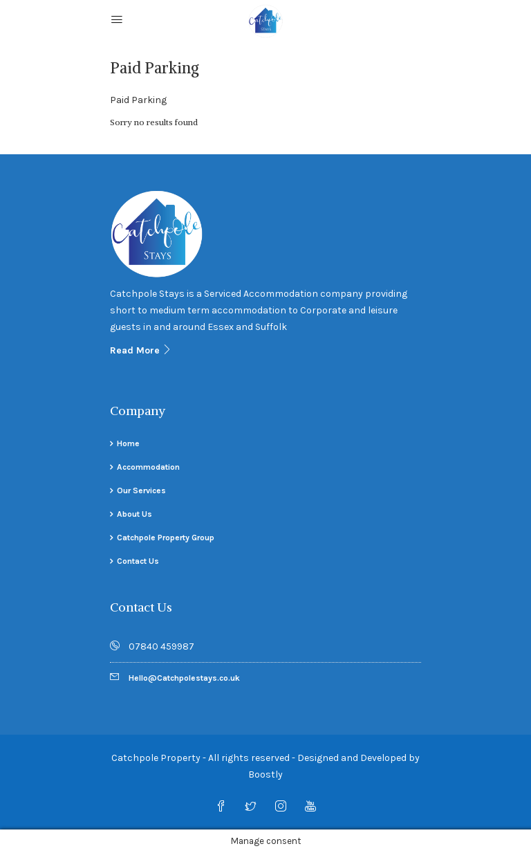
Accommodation (148, 467)
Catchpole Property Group (165, 537)
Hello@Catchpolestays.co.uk (184, 678)
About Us (134, 514)
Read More (141, 350)
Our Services (141, 490)
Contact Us (138, 561)
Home (128, 443)
